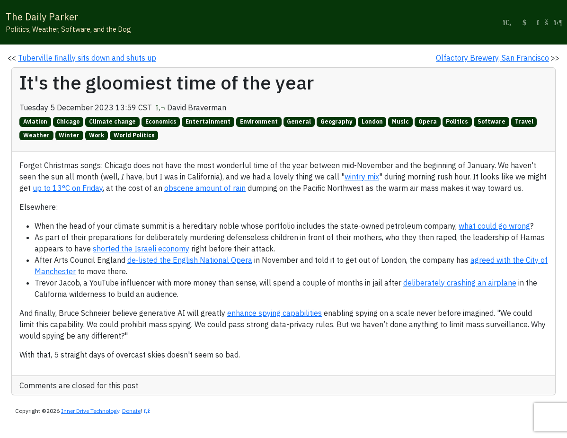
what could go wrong (494, 226)
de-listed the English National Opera (189, 260)
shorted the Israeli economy (141, 248)
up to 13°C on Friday (68, 188)
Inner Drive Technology (90, 410)
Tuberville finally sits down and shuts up (87, 58)
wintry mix (362, 176)
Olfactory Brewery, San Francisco (492, 58)
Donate (131, 410)
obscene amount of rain (205, 188)
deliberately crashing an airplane (459, 282)
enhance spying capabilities (274, 313)
